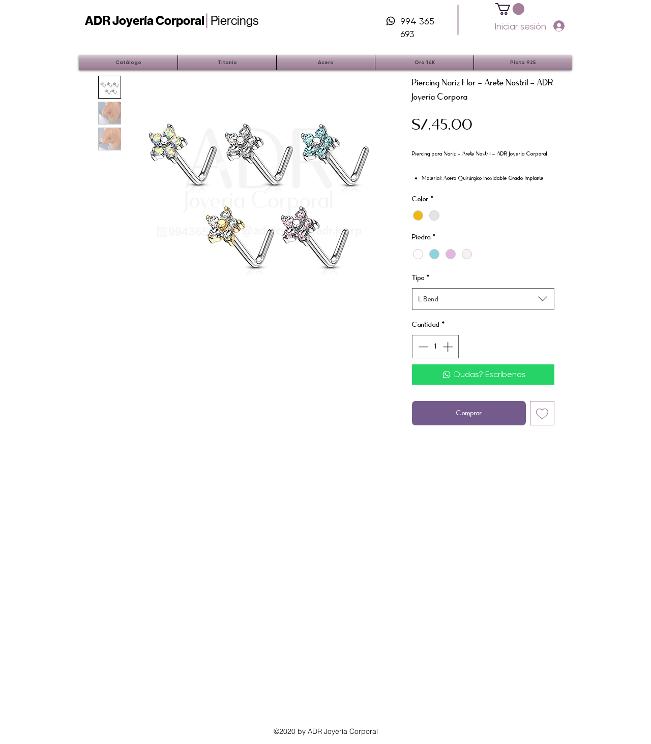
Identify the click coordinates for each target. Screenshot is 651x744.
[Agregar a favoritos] (542, 413)
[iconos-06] (391, 21)
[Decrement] (422, 346)
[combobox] (483, 299)
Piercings (171, 20)
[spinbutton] (435, 346)
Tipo (421, 278)
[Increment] (448, 346)
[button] (509, 9)
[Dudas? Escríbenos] (483, 374)
